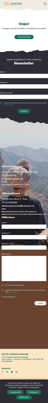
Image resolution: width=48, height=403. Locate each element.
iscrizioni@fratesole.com (12, 179)
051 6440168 (10, 175)
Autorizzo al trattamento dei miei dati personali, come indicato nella (25, 104)
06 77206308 (11, 202)
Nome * (3, 72)
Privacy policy (9, 105)
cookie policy (34, 394)
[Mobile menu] (45, 3)
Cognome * (4, 82)
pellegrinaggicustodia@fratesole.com (18, 206)
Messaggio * (6, 254)
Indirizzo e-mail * (6, 93)
